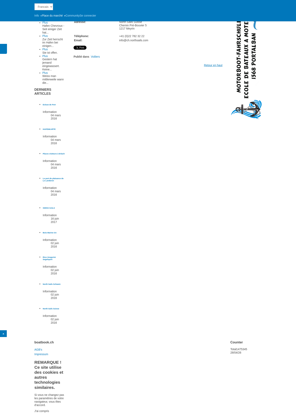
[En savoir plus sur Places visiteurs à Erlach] (54, 154)
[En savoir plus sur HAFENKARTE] (49, 129)
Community (73, 15)
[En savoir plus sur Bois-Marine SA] (50, 233)
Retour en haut (213, 65)
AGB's (38, 349)
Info (38, 15)
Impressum (41, 354)
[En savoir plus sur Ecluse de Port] (49, 105)
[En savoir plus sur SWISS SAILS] (49, 208)
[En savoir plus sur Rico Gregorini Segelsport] (49, 258)
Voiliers (95, 56)
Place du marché (54, 15)
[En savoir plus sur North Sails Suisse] (51, 309)
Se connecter (88, 15)
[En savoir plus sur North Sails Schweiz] (52, 284)
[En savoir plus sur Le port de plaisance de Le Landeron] (53, 179)
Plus (45, 22)
